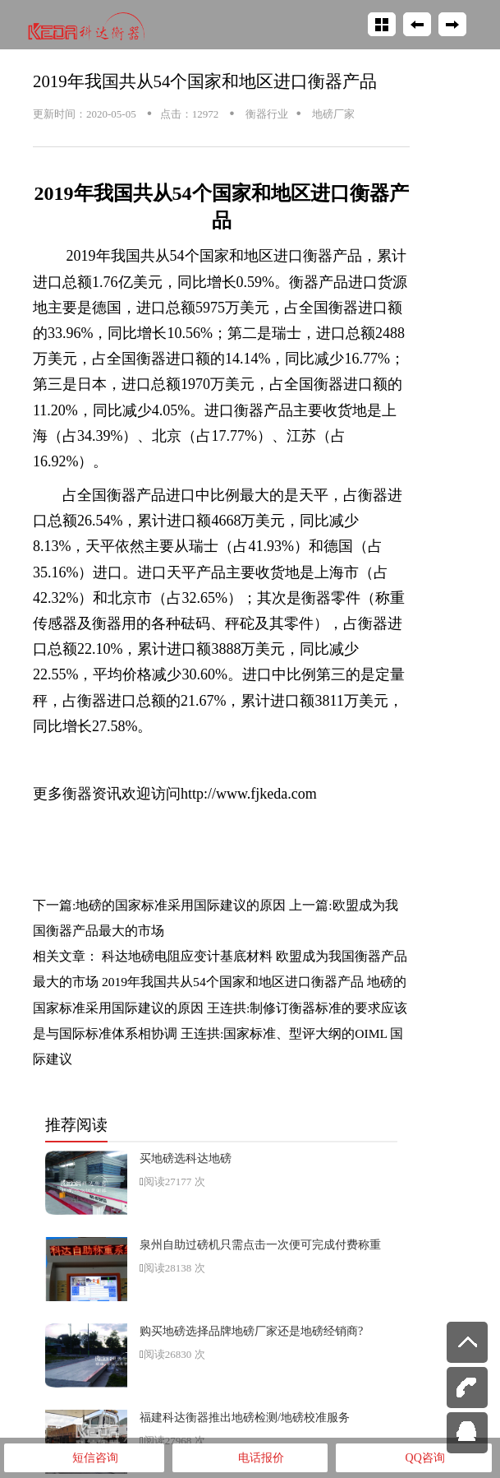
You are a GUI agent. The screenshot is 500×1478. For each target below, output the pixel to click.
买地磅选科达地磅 (186, 1158)
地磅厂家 (332, 114)
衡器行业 (265, 114)
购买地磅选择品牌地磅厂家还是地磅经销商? (251, 1330)
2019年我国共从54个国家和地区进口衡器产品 (205, 81)
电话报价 (250, 1459)
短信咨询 (84, 1459)
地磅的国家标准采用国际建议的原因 (181, 905)
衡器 (92, 701)
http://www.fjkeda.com (249, 793)
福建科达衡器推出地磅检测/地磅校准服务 (245, 1417)
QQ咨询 (414, 1459)
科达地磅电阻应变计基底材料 (187, 956)
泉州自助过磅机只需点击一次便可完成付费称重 (260, 1244)
